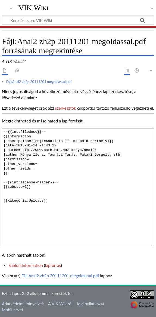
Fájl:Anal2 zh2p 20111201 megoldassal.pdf (38, 81)
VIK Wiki (33, 8)
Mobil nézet (12, 309)
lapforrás (53, 265)
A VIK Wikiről (60, 303)
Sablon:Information (25, 265)
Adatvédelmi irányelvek (23, 303)
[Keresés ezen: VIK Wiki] (78, 20)
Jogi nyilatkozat (90, 303)
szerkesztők (65, 108)
